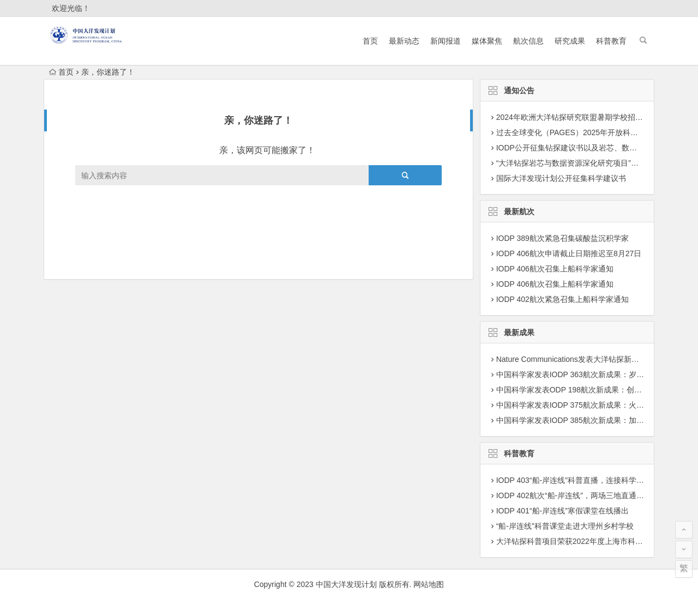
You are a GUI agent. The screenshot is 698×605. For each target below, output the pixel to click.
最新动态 (404, 41)
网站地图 (428, 584)
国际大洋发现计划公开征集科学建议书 (561, 178)
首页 (370, 41)
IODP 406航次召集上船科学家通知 (554, 268)
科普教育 (611, 41)
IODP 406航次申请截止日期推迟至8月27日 (569, 253)
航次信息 (528, 41)
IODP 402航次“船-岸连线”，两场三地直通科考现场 (581, 495)
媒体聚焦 (487, 41)
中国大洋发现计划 (346, 584)
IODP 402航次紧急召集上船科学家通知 (562, 299)
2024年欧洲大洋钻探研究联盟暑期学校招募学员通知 (584, 117)
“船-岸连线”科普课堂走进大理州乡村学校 (565, 526)
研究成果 (570, 41)
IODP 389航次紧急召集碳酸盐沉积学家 (562, 238)
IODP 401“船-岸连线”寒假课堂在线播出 (562, 510)
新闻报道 (445, 41)
